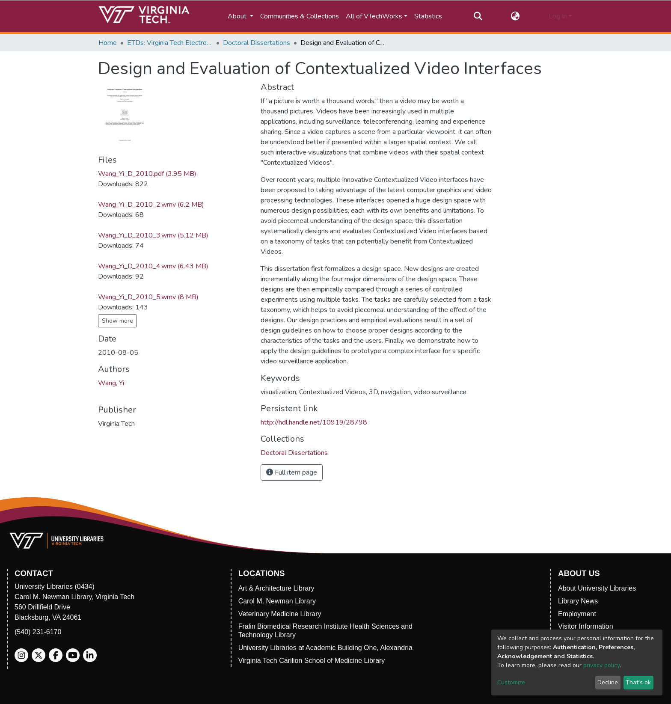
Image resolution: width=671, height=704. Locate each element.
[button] (515, 16)
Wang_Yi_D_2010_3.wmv (153, 235)
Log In (558, 16)
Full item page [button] (291, 472)
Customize (511, 682)
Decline (607, 682)
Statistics (428, 16)
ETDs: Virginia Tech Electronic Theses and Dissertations (170, 43)
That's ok (638, 682)
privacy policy (601, 665)
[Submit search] (477, 16)
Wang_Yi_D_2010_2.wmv (151, 204)
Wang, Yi (111, 383)
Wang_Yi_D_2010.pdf (147, 173)
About (238, 16)
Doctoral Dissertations (256, 43)
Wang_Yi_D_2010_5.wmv (148, 297)
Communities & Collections (299, 16)
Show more (117, 321)
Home (107, 43)
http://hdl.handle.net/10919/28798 (314, 422)
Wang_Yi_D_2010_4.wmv (153, 266)
